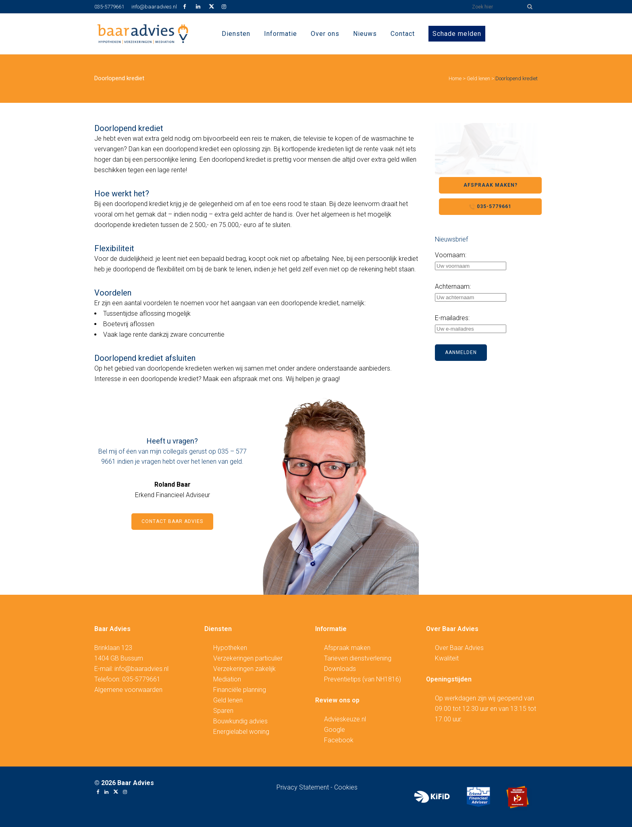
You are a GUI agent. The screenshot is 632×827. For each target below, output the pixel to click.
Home (455, 78)
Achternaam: (453, 286)
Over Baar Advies (459, 648)
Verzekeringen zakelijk (244, 669)
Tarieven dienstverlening (357, 658)
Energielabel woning (241, 731)
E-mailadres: (452, 318)
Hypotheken (230, 648)
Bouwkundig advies (240, 721)
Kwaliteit (447, 658)
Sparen (223, 711)
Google (334, 729)
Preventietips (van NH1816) (362, 679)
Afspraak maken (347, 648)
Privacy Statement (303, 787)
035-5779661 (109, 7)
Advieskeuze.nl (345, 719)
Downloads (340, 669)
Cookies (346, 787)
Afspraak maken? (491, 185)
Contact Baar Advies (172, 521)
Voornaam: (450, 255)
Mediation (227, 679)
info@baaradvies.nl (154, 7)
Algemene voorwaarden (128, 690)
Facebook (338, 740)
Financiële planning (239, 690)
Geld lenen (478, 78)
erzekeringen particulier (250, 658)
